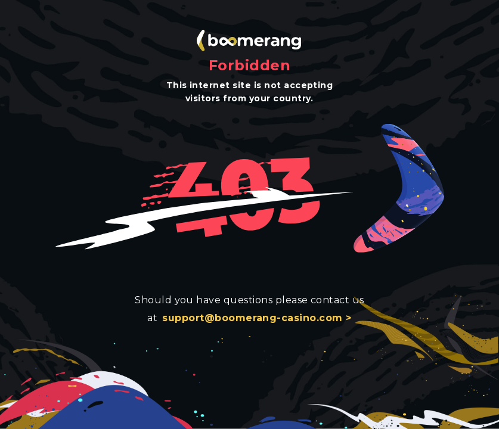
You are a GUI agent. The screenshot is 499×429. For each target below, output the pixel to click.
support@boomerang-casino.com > (256, 318)
